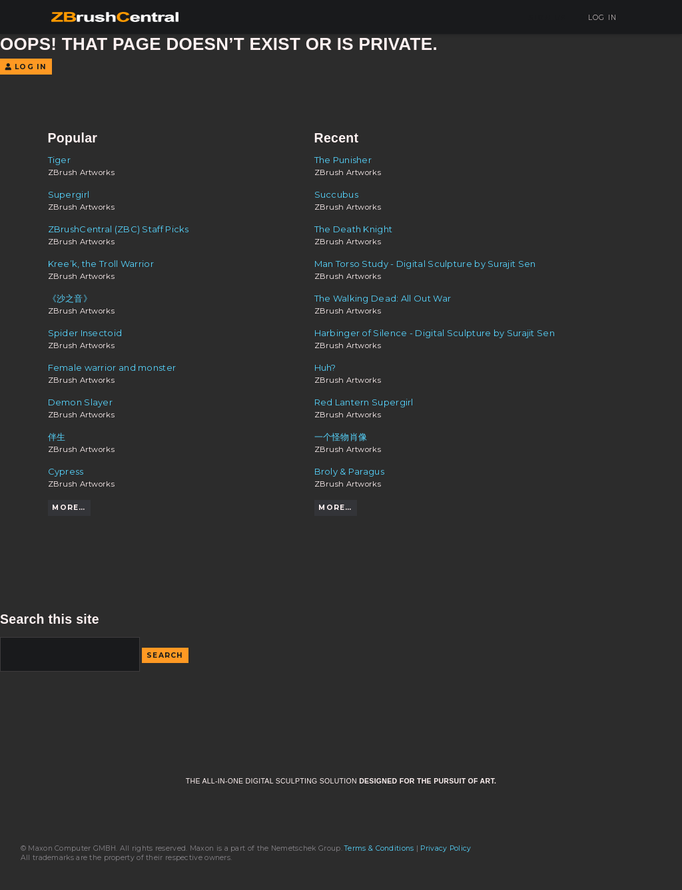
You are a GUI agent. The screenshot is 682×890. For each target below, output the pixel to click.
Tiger (59, 159)
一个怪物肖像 (341, 436)
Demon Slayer (80, 402)
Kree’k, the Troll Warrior (101, 263)
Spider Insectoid (85, 333)
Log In (598, 17)
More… (68, 507)
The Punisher (343, 159)
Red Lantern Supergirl (364, 402)
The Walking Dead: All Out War (383, 298)
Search (165, 655)
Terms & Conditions (379, 848)
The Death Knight (353, 229)
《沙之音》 (70, 298)
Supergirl (69, 194)
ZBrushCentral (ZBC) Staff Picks (118, 229)
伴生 (57, 436)
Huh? (325, 367)
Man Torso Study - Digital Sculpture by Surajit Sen (425, 263)
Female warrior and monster (112, 367)
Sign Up (547, 17)
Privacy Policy (445, 848)
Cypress (66, 471)
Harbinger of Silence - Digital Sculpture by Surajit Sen (434, 333)
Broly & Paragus (349, 471)
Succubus (336, 194)
